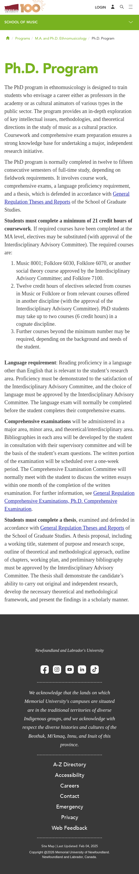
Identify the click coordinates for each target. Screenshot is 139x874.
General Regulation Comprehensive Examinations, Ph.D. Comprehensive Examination (69, 501)
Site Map (48, 846)
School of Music (21, 22)
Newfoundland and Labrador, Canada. (69, 857)
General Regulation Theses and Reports (82, 528)
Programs (22, 38)
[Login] (100, 7)
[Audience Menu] (113, 7)
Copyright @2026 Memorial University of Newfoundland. (69, 852)
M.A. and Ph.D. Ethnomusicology (61, 38)
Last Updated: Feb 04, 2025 (77, 846)
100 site (34, 7)
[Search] (122, 7)
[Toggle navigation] (131, 7)
